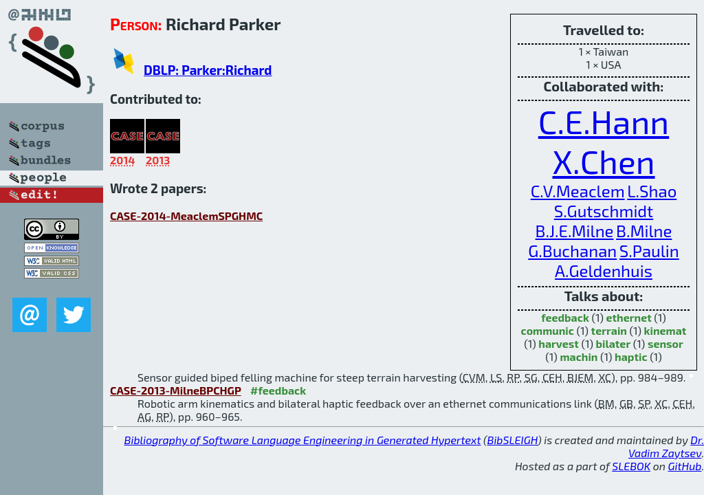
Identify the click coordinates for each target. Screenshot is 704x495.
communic (547, 330)
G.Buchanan (572, 251)
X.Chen (603, 161)
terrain (609, 330)
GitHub (685, 465)
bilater (613, 343)
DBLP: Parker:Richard (208, 70)
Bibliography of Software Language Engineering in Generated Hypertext (302, 439)
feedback (565, 317)
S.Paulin (649, 251)
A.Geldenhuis (603, 270)
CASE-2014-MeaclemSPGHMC (186, 215)
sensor (665, 343)
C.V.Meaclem (578, 191)
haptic (631, 356)
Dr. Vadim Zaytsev (666, 446)
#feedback (278, 390)
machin (578, 356)
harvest (558, 343)
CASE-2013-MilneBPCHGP (175, 390)
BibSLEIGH (512, 439)
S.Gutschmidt (604, 211)
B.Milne (644, 231)
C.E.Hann (603, 121)
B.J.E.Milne (575, 231)
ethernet (628, 317)
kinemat (665, 330)
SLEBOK (631, 465)
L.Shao (651, 191)
